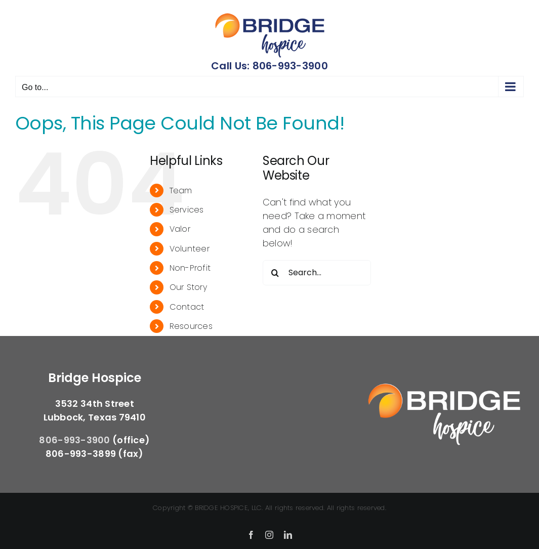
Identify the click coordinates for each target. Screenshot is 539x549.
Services (187, 210)
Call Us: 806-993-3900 (269, 66)
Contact (187, 307)
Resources (191, 326)
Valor (180, 229)
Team (181, 190)
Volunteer (190, 249)
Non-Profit (190, 268)
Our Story (188, 287)
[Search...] (317, 272)
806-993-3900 (74, 440)
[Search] (275, 272)
